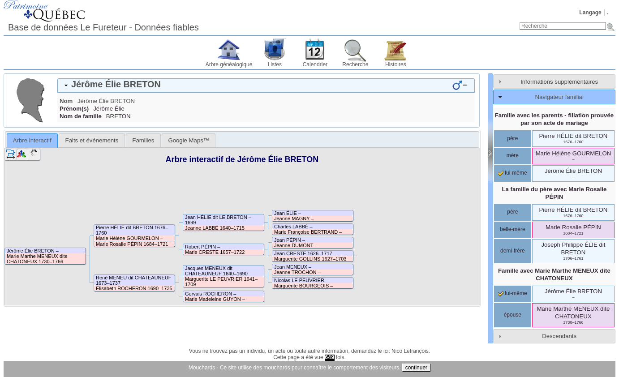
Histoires (395, 64)
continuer (416, 367)
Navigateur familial (559, 97)
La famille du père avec (554, 193)
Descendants (559, 336)
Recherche (355, 64)
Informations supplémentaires (559, 81)
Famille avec (554, 274)
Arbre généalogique (229, 64)
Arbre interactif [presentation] (32, 140)
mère (513, 155)
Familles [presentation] (143, 140)
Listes (275, 64)
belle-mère (512, 229)
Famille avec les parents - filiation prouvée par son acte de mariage (554, 119)
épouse (512, 315)
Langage (590, 12)
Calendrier (315, 64)
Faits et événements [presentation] (92, 140)
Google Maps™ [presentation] (188, 140)
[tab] (266, 85)
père (512, 138)
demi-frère (512, 251)
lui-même (512, 173)
